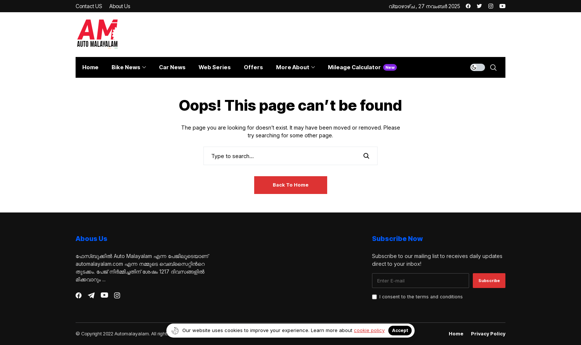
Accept (400, 330)
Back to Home (291, 185)
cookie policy (369, 330)
